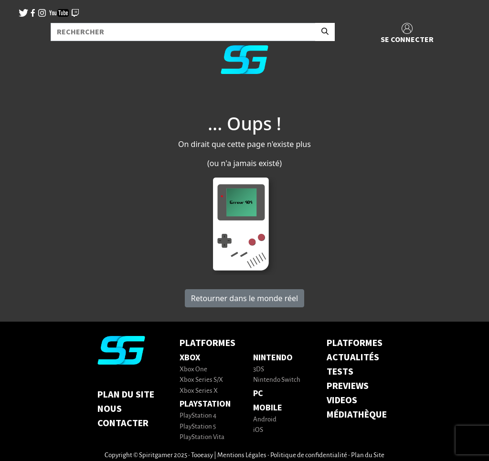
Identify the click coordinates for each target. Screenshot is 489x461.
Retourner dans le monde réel (244, 298)
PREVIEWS (348, 386)
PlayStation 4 (198, 415)
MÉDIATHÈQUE (357, 414)
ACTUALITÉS (353, 357)
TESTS (340, 371)
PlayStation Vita (202, 437)
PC (258, 393)
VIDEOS (342, 400)
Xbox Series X (199, 391)
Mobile (267, 408)
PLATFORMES (355, 343)
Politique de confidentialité (308, 455)
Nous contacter (123, 416)
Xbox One (193, 369)
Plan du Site (125, 394)
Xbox (190, 358)
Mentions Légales (241, 455)
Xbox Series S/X (201, 380)
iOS (258, 430)
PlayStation (205, 404)
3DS (258, 369)
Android (264, 419)
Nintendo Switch (276, 380)
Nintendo (273, 358)
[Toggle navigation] (20, 97)
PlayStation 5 (198, 426)
